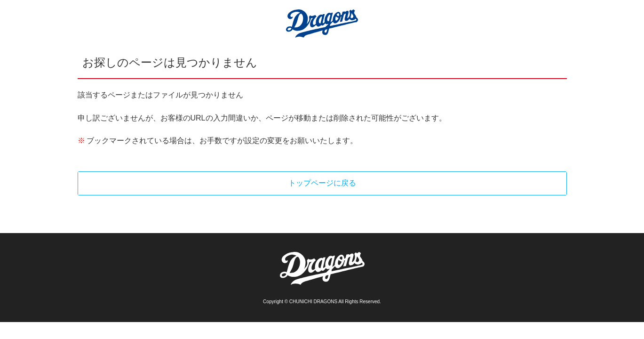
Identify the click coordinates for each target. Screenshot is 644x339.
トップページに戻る (322, 183)
